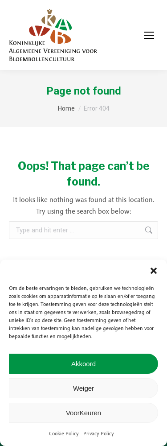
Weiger (83, 388)
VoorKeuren (83, 413)
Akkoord (83, 364)
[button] (153, 270)
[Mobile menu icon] (149, 35)
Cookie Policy (64, 433)
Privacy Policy (98, 433)
